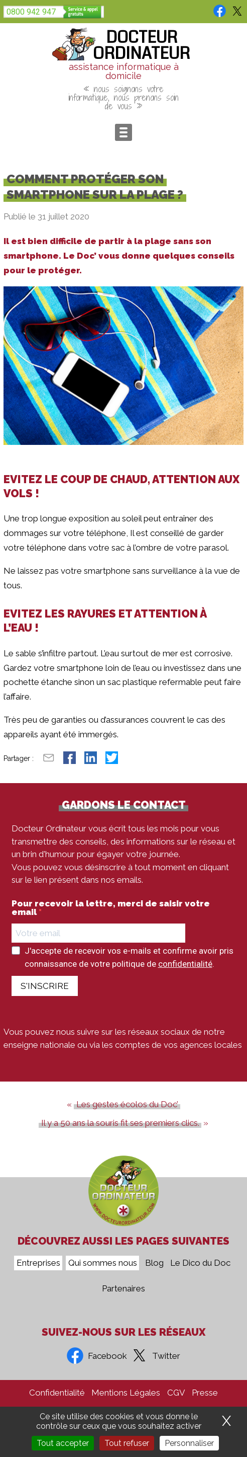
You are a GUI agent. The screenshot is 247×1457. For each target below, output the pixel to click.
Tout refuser (126, 1443)
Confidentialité (57, 1393)
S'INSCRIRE (45, 986)
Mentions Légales (125, 1393)
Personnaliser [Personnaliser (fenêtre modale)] (189, 1443)
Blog (154, 1263)
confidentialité (185, 964)
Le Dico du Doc (200, 1263)
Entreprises (38, 1263)
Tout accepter (63, 1443)
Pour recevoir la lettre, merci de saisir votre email (111, 907)
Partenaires (123, 1289)
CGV (176, 1393)
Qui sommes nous (102, 1263)
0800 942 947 (31, 12)
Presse (205, 1393)
